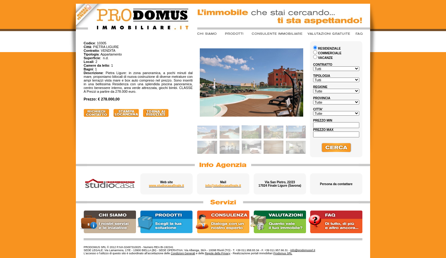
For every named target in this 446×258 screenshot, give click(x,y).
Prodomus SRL (282, 253)
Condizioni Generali (183, 253)
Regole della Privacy (217, 253)
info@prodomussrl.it (302, 250)
